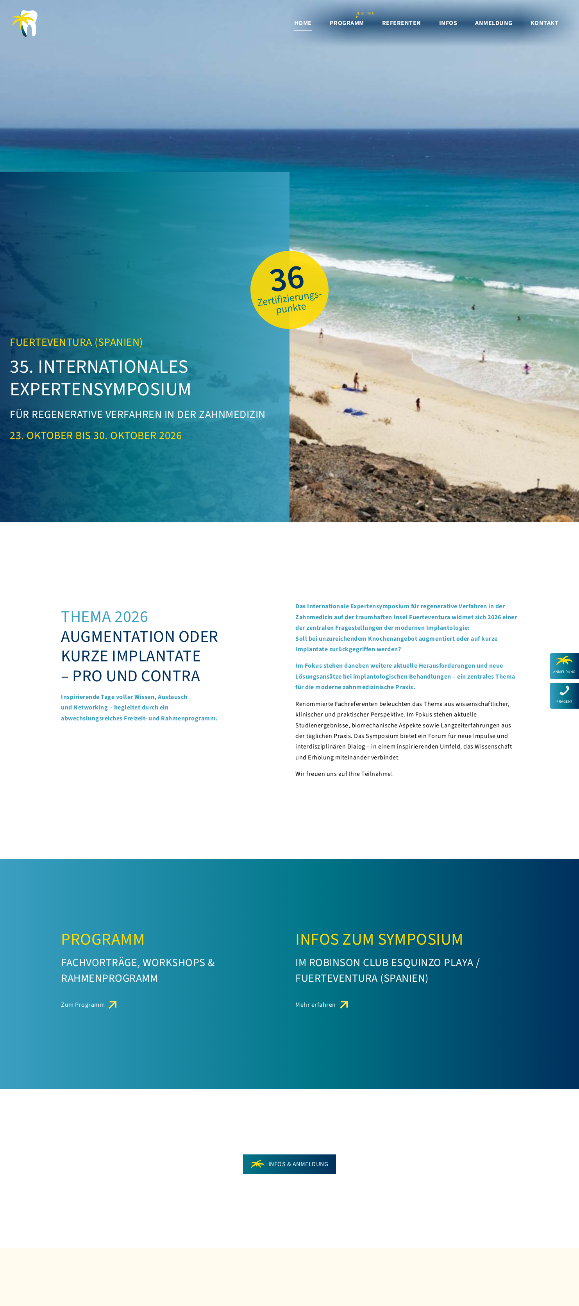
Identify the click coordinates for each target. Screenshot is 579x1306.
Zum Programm (83, 1004)
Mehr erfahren (315, 1004)
